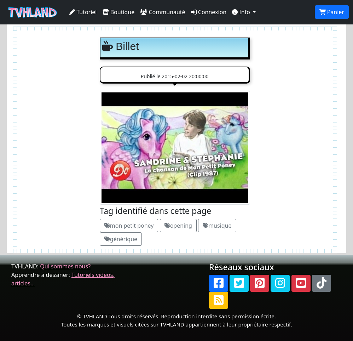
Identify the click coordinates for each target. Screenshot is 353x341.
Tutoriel (83, 12)
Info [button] (241, 12)
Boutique (119, 12)
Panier (331, 12)
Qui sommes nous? (65, 266)
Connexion (209, 12)
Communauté (162, 12)
